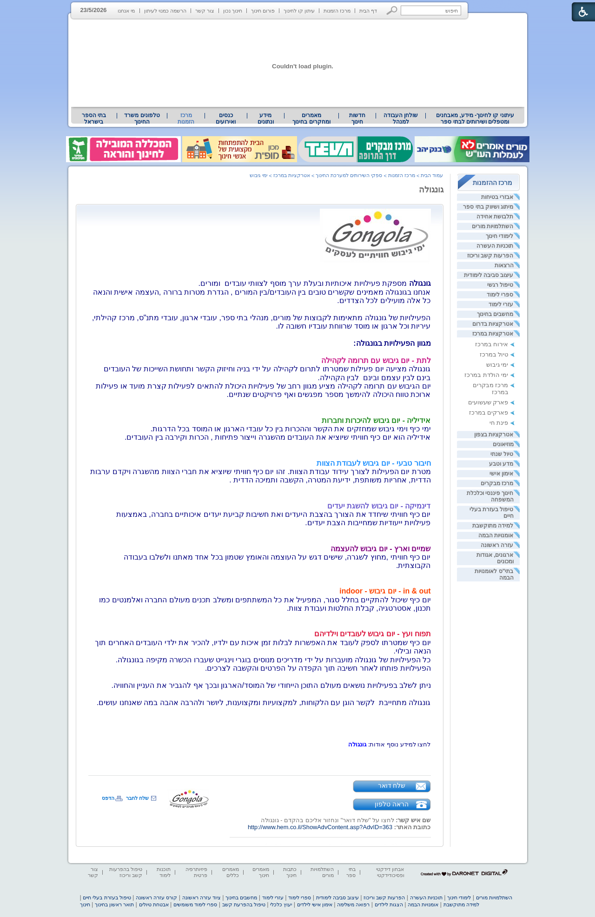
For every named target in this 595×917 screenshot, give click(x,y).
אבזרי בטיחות (497, 197)
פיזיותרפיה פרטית (196, 872)
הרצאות (504, 265)
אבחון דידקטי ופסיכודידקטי (390, 872)
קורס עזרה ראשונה (156, 897)
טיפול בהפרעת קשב (243, 904)
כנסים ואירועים (226, 118)
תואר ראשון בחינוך (114, 904)
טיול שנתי (501, 454)
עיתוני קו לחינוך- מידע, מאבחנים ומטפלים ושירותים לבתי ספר (475, 118)
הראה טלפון (392, 804)
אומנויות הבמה (495, 535)
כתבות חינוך (290, 872)
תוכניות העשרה (494, 246)
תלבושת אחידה (494, 216)
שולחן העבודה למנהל (400, 118)
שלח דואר (392, 785)
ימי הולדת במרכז (486, 374)
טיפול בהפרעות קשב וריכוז (125, 872)
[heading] (259, 527)
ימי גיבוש (497, 364)
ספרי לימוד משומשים (195, 904)
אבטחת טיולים (154, 904)
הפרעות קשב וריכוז (490, 255)
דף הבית (368, 10)
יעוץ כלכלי (281, 904)
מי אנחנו (126, 10)
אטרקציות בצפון (493, 434)
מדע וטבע (501, 464)
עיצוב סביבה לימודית (489, 275)
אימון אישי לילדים (314, 904)
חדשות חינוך (357, 118)
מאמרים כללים (230, 872)
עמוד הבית (432, 175)
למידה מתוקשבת (492, 525)
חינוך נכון (232, 10)
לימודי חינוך (499, 236)
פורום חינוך (263, 10)
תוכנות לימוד (164, 872)
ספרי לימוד (500, 294)
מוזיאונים (503, 444)
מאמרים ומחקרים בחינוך (311, 118)
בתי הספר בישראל (94, 118)
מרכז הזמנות (337, 10)
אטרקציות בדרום (492, 324)
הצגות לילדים (389, 904)
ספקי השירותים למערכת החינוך (349, 175)
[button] (392, 10)
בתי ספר (351, 872)
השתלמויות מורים (492, 226)
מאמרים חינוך (260, 872)
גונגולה (431, 189)
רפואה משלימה (353, 904)
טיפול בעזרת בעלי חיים (107, 897)
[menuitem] (475, 118)
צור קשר (204, 10)
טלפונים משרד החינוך (141, 118)
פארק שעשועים (488, 402)
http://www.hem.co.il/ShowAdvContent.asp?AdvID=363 (320, 827)
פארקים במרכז (489, 412)
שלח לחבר (137, 798)
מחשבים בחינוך (495, 314)
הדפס (108, 798)
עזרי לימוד (501, 304)
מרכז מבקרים (497, 483)
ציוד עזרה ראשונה (201, 897)
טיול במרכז (494, 354)
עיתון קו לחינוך (299, 10)
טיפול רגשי (500, 285)
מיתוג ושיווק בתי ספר (488, 207)
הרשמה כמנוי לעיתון (165, 10)
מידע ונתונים (266, 118)
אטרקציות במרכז (492, 333)
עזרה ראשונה (497, 545)
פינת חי (499, 422)
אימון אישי (501, 473)
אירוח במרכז (492, 344)
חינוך (85, 904)
